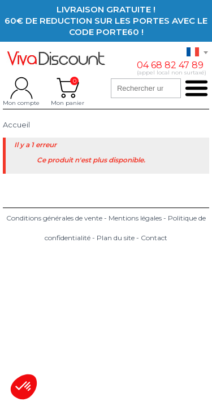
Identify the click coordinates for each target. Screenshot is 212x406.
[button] (23, 386)
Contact (154, 237)
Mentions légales (135, 218)
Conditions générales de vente (54, 218)
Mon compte (21, 88)
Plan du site (116, 237)
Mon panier (67, 88)
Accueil (16, 125)
